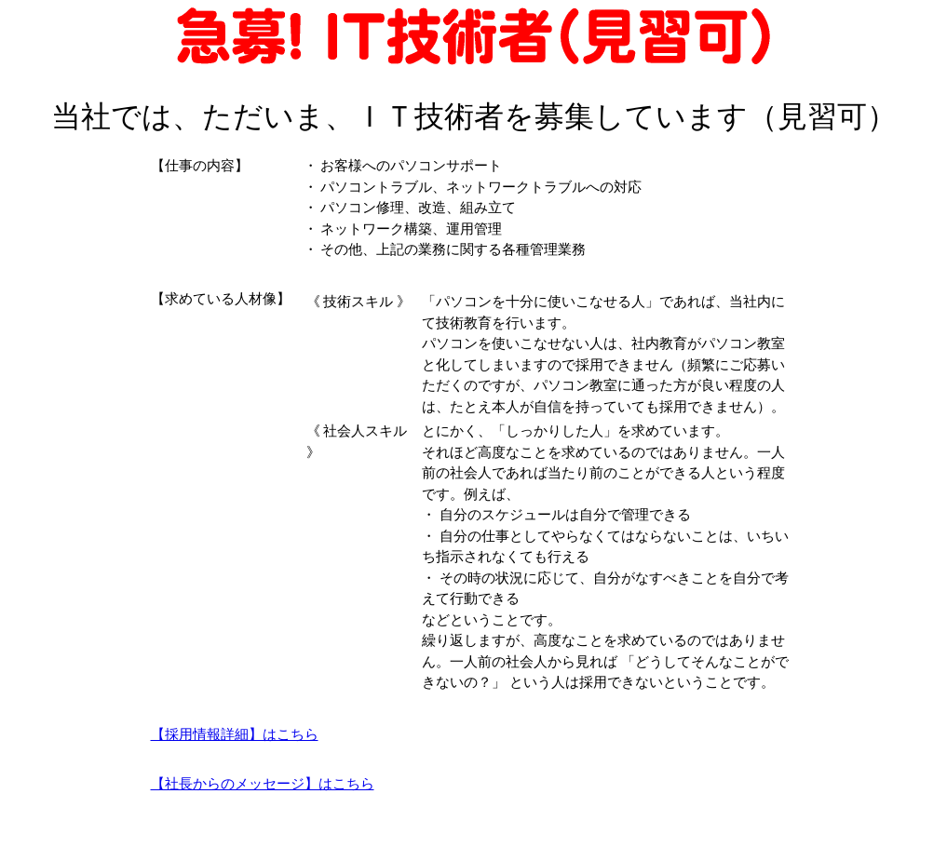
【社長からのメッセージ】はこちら (262, 783)
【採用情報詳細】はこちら (234, 734)
